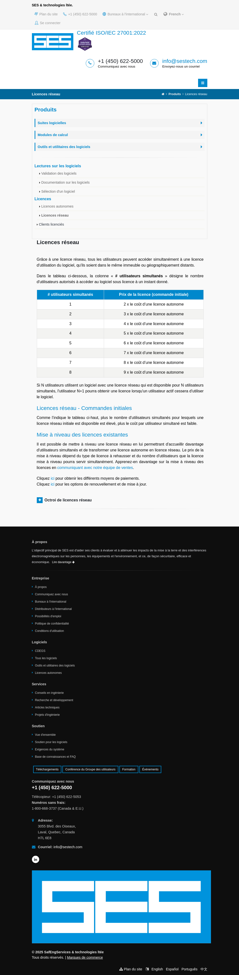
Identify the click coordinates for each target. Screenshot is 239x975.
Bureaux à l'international (125, 14)
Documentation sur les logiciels (65, 182)
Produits (175, 94)
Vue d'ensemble (45, 734)
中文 (204, 969)
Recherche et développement (54, 700)
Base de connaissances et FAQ (55, 756)
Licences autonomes (57, 206)
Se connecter (48, 23)
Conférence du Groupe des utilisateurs (90, 769)
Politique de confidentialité (52, 623)
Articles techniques (47, 707)
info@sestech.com (184, 61)
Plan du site (46, 14)
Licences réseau (55, 215)
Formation (128, 769)
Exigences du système (49, 749)
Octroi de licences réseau (68, 500)
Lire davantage (63, 562)
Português (190, 969)
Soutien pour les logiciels (51, 742)
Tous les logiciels (46, 658)
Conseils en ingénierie (49, 693)
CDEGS (40, 651)
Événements (150, 769)
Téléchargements (47, 769)
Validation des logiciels (59, 173)
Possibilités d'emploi (48, 616)
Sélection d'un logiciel (58, 191)
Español (172, 969)
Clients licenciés (51, 224)
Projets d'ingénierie (47, 714)
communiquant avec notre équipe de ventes (95, 468)
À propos (41, 587)
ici (52, 478)
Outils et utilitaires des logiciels (55, 665)
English (157, 969)
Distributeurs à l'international (53, 609)
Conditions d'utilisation (49, 631)
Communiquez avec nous (51, 594)
